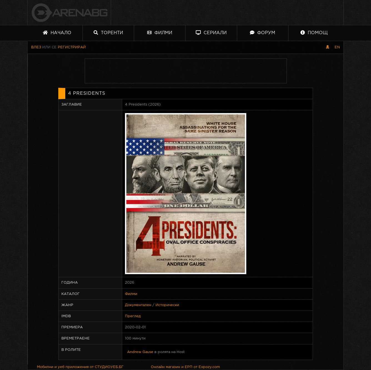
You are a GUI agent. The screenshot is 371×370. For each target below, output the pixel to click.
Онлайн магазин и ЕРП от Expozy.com (185, 367)
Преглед (133, 316)
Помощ (314, 32)
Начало (57, 32)
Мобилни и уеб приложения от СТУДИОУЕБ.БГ (80, 367)
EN (337, 47)
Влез (36, 47)
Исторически (167, 305)
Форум (262, 32)
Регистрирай (72, 47)
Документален (138, 305)
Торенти (108, 32)
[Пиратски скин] (327, 47)
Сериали (211, 32)
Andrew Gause (140, 352)
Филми (159, 32)
